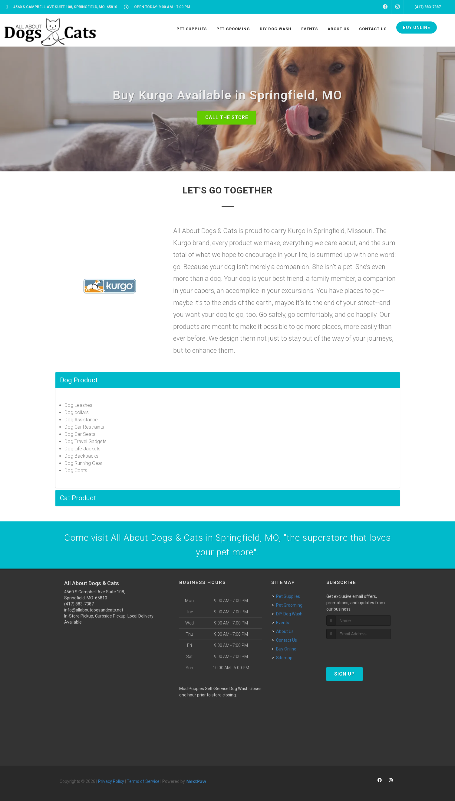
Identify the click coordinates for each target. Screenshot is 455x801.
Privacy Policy (111, 781)
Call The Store (226, 117)
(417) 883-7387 (79, 604)
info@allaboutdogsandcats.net (93, 610)
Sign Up (344, 674)
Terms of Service (143, 781)
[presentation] (358, 650)
